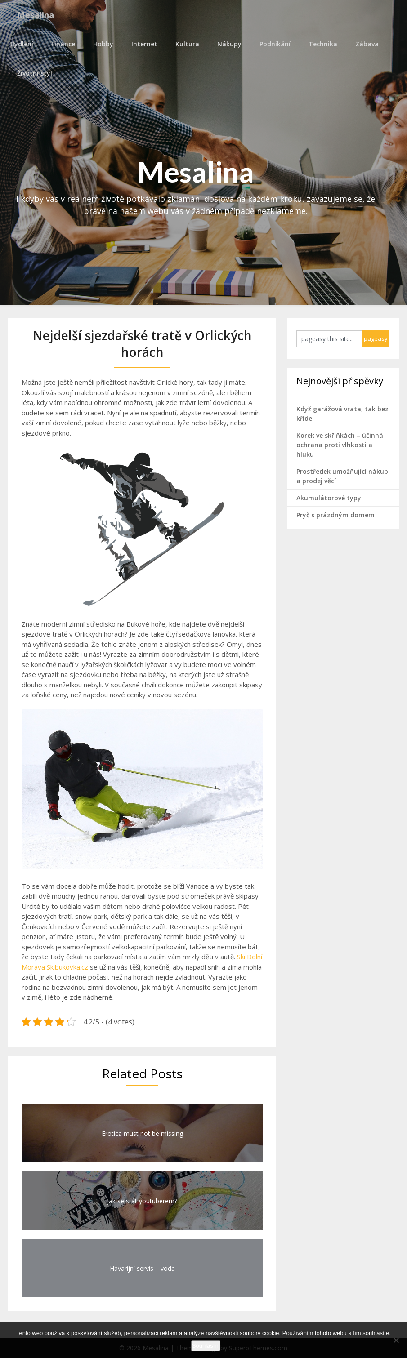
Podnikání (272, 44)
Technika (320, 44)
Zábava (364, 44)
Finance (61, 44)
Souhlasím (205, 1345)
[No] (395, 1340)
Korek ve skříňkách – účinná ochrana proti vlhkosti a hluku (339, 445)
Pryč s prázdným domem (335, 515)
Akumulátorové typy (328, 498)
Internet (142, 44)
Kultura (185, 44)
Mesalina (38, 15)
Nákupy (227, 44)
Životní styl (34, 73)
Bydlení (19, 44)
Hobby (101, 44)
